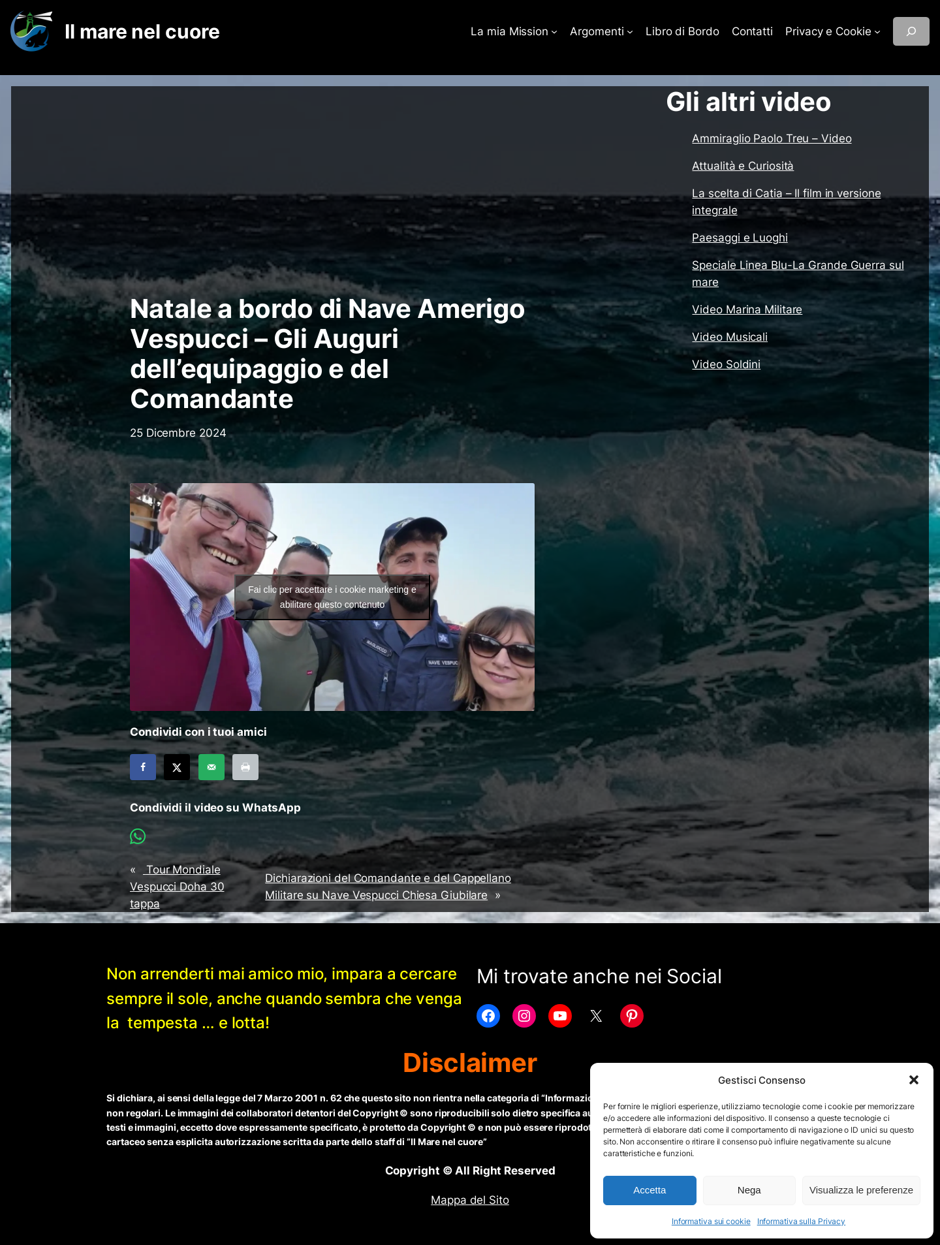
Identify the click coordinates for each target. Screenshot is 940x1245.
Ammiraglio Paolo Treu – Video (771, 138)
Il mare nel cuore (142, 31)
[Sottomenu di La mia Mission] (554, 31)
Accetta (649, 1189)
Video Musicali (730, 336)
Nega (749, 1189)
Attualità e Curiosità (743, 165)
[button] (913, 1079)
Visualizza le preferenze (861, 1189)
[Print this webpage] (245, 767)
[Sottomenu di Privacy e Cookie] (877, 31)
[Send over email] (211, 767)
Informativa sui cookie (711, 1221)
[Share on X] (177, 767)
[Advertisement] (332, 190)
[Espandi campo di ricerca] (911, 31)
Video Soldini (726, 364)
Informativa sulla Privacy (801, 1221)
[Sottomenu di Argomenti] (630, 31)
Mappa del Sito (470, 1199)
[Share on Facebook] (143, 767)
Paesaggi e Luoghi (739, 237)
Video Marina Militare (747, 309)
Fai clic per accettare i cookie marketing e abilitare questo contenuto (332, 597)
